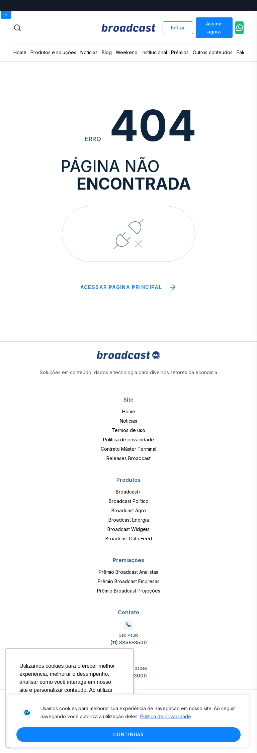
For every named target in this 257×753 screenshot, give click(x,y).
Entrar (178, 27)
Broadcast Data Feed (128, 538)
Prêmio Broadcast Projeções (128, 591)
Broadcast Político (129, 501)
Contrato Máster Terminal (128, 449)
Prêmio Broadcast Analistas (128, 572)
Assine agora (214, 27)
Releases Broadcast (128, 458)
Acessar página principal (128, 287)
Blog (107, 52)
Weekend (127, 52)
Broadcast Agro (128, 510)
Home (19, 52)
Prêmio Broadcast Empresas (129, 581)
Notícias (89, 52)
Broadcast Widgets (128, 529)
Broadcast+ (128, 492)
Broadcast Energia (128, 520)
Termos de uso (128, 430)
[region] (128, 721)
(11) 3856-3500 (128, 642)
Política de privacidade (165, 716)
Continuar (128, 734)
